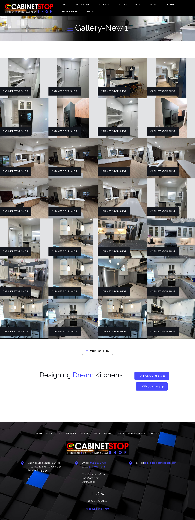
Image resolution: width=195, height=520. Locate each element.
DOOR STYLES (89, 8)
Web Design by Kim (97, 508)
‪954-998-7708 (98, 462)
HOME (76, 8)
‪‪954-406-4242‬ (96, 466)
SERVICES (104, 8)
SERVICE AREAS (161, 8)
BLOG (127, 8)
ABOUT (136, 8)
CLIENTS (146, 8)
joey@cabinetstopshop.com (160, 462)
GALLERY (117, 8)
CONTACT (177, 8)
